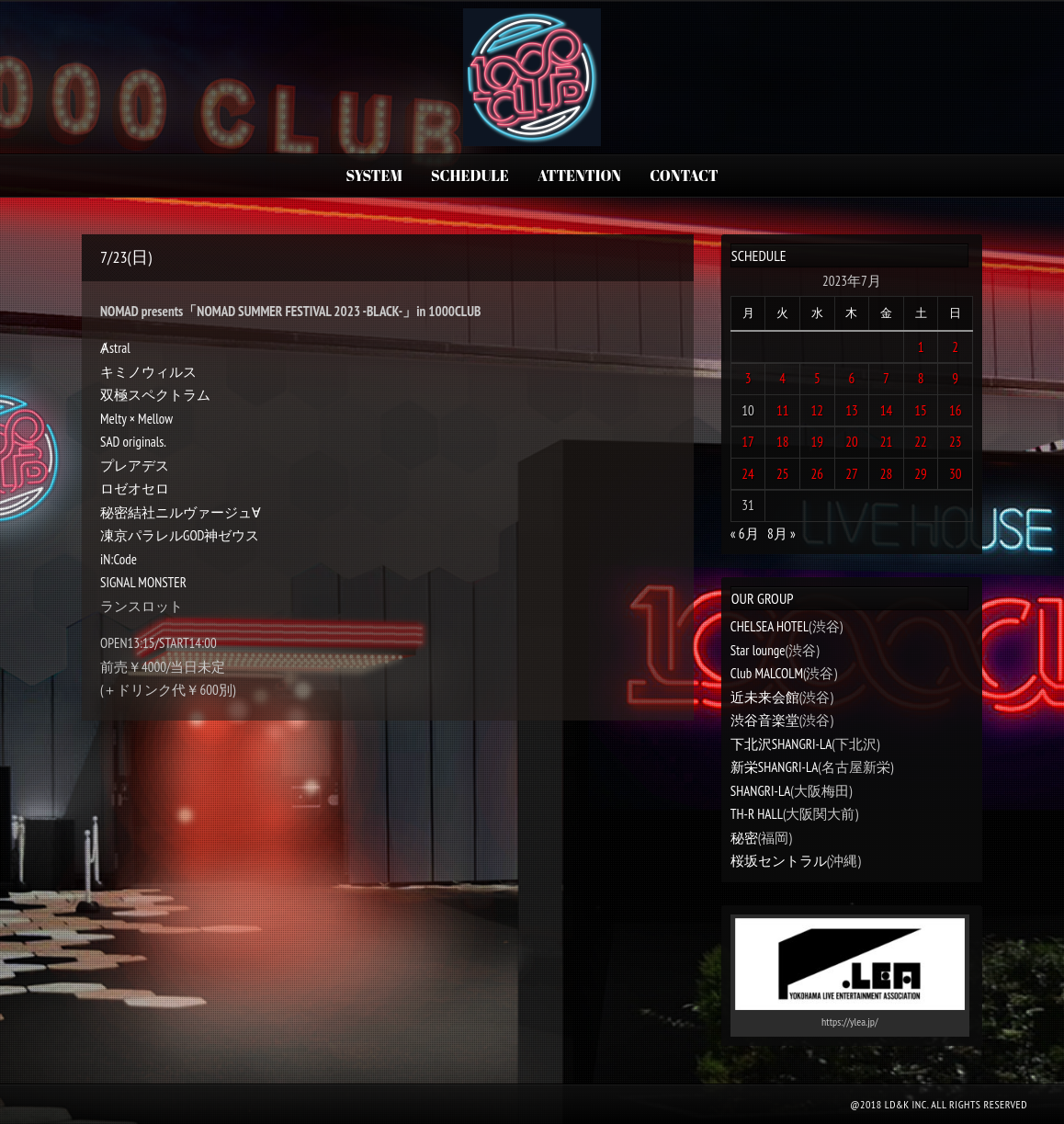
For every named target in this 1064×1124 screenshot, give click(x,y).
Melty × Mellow (136, 418)
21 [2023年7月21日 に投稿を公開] (886, 441)
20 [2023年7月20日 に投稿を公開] (851, 441)
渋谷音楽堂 (764, 720)
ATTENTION (579, 175)
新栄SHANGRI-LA (774, 767)
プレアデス (134, 465)
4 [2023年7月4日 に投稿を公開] (782, 378)
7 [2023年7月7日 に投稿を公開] (886, 378)
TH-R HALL (756, 814)
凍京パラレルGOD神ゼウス (180, 535)
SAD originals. (133, 441)
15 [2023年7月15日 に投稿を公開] (920, 410)
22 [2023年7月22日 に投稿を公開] (920, 441)
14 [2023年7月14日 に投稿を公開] (886, 410)
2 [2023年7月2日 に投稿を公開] (955, 347)
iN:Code (118, 559)
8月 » (781, 533)
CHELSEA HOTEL (769, 626)
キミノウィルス (148, 371)
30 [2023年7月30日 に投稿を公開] (955, 474)
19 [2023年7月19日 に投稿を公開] (817, 441)
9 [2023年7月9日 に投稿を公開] (955, 378)
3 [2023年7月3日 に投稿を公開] (748, 378)
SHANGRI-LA (760, 791)
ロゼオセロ (134, 488)
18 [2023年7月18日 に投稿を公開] (782, 441)
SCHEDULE (470, 175)
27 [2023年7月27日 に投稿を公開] (851, 474)
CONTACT (684, 175)
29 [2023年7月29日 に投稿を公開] (920, 474)
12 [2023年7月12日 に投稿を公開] (817, 410)
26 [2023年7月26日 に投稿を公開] (817, 474)
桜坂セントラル (778, 860)
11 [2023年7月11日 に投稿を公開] (782, 410)
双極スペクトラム (155, 394)
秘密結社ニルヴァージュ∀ (180, 512)
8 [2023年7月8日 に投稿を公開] (921, 378)
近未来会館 (764, 697)
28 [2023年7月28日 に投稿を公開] (886, 474)
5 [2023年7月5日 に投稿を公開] (817, 378)
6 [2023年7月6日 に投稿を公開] (852, 378)
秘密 (744, 837)
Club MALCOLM (766, 673)
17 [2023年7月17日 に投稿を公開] (747, 441)
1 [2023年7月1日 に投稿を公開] (921, 347)
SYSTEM (373, 175)
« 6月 (744, 533)
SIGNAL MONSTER (143, 582)
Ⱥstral (115, 348)
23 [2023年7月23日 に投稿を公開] (955, 441)
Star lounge (758, 650)
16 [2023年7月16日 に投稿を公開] (955, 410)
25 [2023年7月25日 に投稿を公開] (782, 474)
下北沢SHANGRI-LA (781, 744)
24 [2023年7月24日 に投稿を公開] (747, 474)
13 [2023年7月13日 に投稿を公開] (851, 410)
